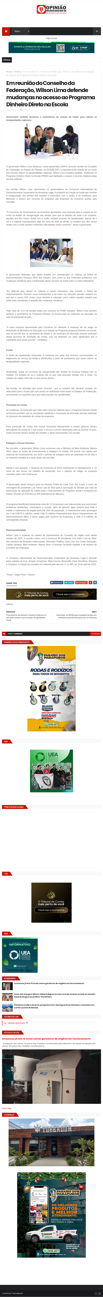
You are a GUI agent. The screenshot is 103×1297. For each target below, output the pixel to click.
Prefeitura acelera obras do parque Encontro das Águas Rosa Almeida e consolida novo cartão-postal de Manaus (54, 1006)
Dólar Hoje (6, 1108)
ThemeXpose (17, 1293)
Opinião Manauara (16, 1023)
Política (17, 71)
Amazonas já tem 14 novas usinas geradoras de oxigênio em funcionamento (49, 983)
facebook (95, 634)
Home (9, 71)
